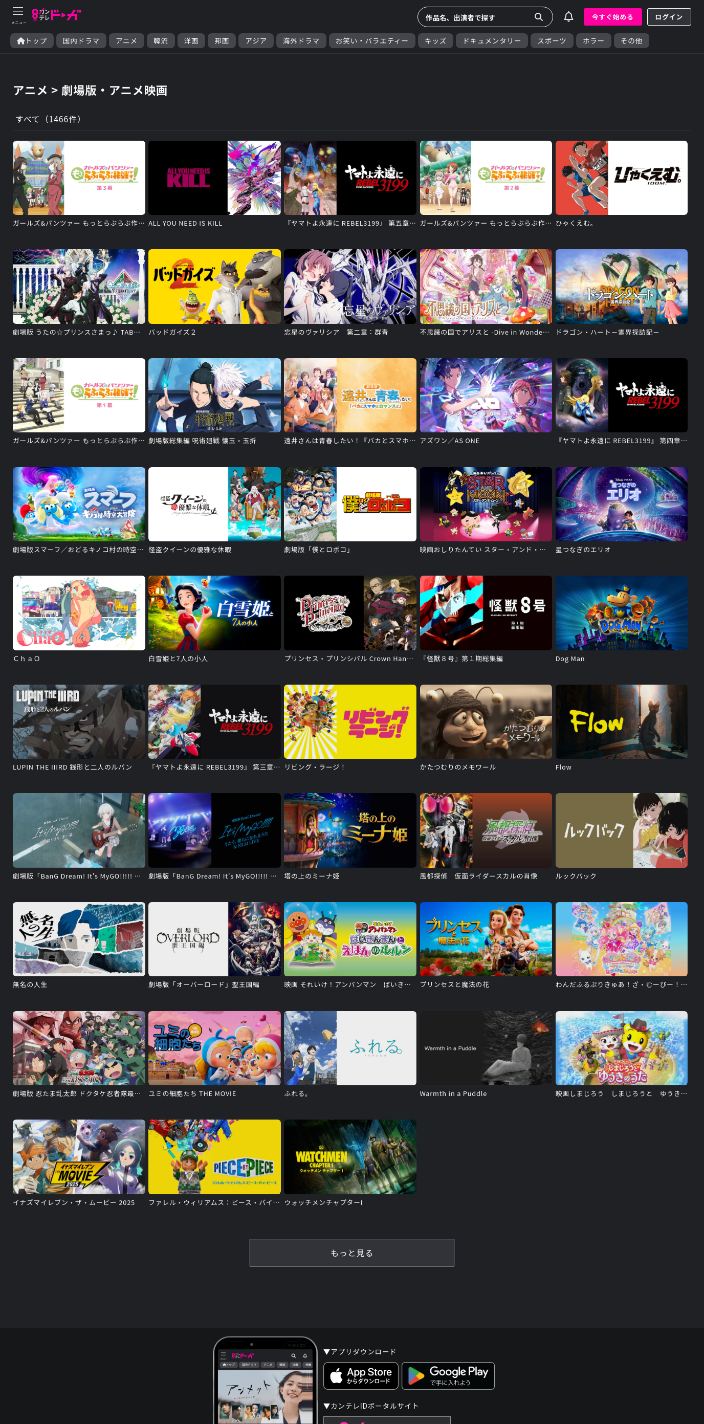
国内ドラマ (81, 41)
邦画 (221, 41)
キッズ (436, 41)
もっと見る (352, 1252)
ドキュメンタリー (492, 41)
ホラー (594, 41)
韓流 (160, 41)
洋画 (191, 41)
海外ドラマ (301, 41)
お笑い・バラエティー (372, 41)
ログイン (669, 16)
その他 (632, 41)
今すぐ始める (613, 16)
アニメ (127, 41)
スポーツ (551, 41)
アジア (256, 41)
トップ (32, 41)
